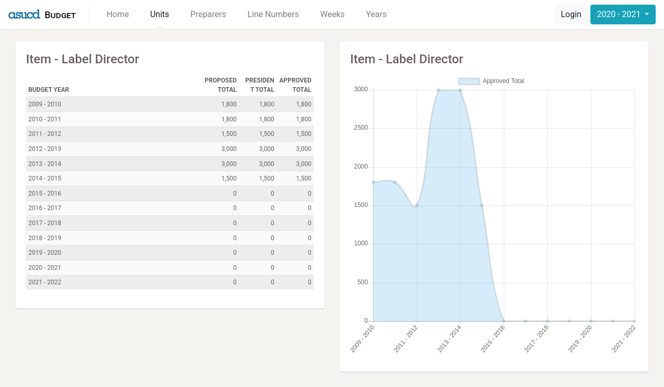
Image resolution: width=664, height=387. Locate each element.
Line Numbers (273, 14)
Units (159, 14)
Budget (60, 14)
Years (376, 14)
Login (571, 14)
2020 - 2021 (620, 14)
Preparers (208, 14)
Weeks (332, 14)
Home (117, 14)
